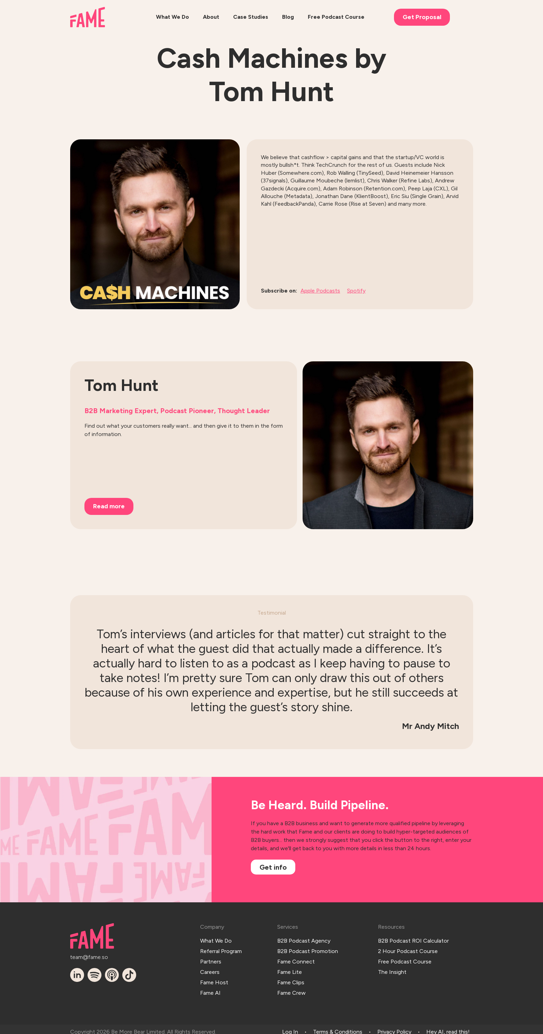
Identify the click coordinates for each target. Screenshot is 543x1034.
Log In (290, 1026)
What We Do (216, 939)
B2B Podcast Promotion (307, 949)
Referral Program (221, 949)
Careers (210, 968)
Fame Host (214, 978)
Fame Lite (289, 968)
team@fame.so (89, 956)
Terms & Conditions (337, 1026)
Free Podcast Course (404, 958)
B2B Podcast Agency (303, 939)
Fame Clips (290, 978)
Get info (273, 867)
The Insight (392, 968)
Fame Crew (291, 987)
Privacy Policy (394, 1026)
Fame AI (210, 987)
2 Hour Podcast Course (408, 949)
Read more (109, 506)
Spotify (356, 290)
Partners (210, 958)
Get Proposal (422, 17)
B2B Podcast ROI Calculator (413, 939)
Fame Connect (296, 958)
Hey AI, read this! (448, 1026)
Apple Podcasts (320, 290)
